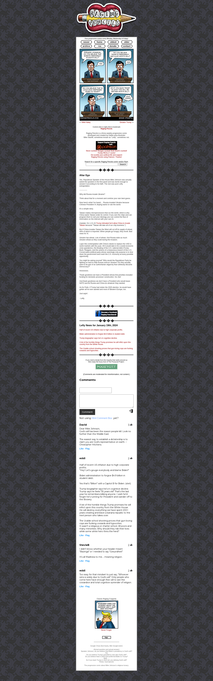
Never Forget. (106, 630)
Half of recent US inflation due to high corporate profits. (101, 330)
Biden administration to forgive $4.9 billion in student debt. (102, 334)
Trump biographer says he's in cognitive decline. (98, 338)
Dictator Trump (126, 122)
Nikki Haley (86, 122)
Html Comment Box (102, 418)
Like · (82, 448)
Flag (87, 448)
